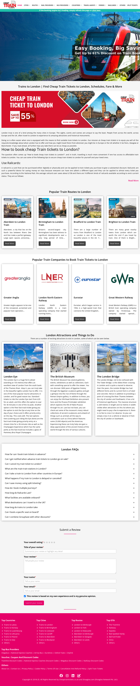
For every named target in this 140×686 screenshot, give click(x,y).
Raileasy (112, 628)
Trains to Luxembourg (13, 631)
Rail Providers (47, 5)
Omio (111, 640)
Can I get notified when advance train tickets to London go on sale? (36, 459)
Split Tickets (132, 5)
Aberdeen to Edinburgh (83, 634)
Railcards (112, 5)
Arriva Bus (38, 653)
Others (122, 5)
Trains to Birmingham (48, 628)
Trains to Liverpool (46, 631)
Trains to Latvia (10, 625)
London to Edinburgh (82, 625)
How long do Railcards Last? (18, 492)
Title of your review (34, 547)
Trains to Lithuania (11, 634)
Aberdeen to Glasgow (83, 637)
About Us (5, 668)
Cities (26, 5)
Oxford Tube (60, 653)
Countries (76, 5)
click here (96, 10)
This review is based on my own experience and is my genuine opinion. (61, 596)
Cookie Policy (40, 668)
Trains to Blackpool (47, 640)
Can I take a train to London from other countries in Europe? (33, 473)
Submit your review (33, 603)
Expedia (112, 631)
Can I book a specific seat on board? (22, 512)
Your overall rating (33, 542)
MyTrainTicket (115, 637)
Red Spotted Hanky (117, 634)
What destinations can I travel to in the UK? (25, 502)
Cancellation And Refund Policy (73, 668)
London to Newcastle (82, 631)
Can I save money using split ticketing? (23, 483)
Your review (30, 556)
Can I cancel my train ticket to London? (23, 463)
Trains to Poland (10, 637)
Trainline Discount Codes (11, 661)
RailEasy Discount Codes (94, 661)
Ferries (102, 5)
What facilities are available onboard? (22, 497)
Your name (30, 577)
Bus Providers (63, 5)
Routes (35, 5)
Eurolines (49, 653)
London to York (80, 628)
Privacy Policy (27, 668)
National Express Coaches (21, 653)
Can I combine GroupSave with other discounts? (27, 516)
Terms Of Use (52, 668)
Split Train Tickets (95, 668)
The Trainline (114, 625)
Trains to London (46, 625)
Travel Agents (90, 5)
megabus (5, 653)
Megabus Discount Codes (71, 661)
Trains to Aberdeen (47, 637)
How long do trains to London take (21, 507)
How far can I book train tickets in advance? (25, 454)
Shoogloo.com (88, 679)
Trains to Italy (9, 640)
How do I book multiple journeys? (21, 488)
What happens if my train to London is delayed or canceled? (33, 478)
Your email (30, 586)
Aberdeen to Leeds (82, 640)
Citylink (70, 653)
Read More (9, 243)
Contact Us (15, 668)
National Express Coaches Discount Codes (41, 661)
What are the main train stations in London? (25, 468)
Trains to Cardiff (45, 634)
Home (19, 5)
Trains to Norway (11, 628)
